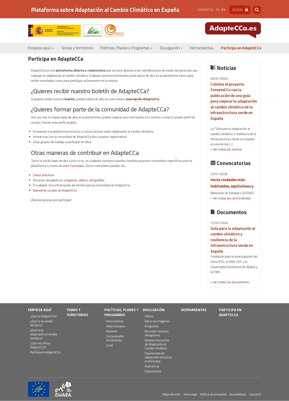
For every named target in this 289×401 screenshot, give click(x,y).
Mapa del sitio (172, 394)
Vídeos (149, 316)
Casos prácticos (43, 174)
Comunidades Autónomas (115, 338)
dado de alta (69, 117)
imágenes (70, 180)
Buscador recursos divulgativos (157, 333)
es (218, 9)
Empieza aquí (40, 48)
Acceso (237, 9)
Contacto (205, 9)
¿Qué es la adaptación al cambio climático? (43, 334)
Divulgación (171, 48)
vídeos (83, 180)
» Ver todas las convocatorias (231, 198)
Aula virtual (152, 366)
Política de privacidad (213, 394)
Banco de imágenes (157, 321)
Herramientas (201, 48)
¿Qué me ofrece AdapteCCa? (40, 345)
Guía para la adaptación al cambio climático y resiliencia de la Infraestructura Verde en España (233, 239)
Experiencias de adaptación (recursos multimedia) (158, 357)
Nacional (111, 331)
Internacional (114, 321)
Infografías (152, 326)
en (223, 9)
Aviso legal (190, 394)
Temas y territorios (77, 48)
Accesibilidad (238, 394)
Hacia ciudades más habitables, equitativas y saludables (232, 185)
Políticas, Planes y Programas (126, 48)
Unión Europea (115, 326)
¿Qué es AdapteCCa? (43, 316)
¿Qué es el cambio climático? (41, 323)
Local (109, 345)
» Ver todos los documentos (230, 282)
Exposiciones (153, 371)
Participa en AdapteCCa (241, 48)
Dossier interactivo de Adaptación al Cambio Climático (157, 344)
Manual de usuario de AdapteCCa (55, 190)
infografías (96, 180)
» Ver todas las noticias (226, 149)
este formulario (73, 165)
